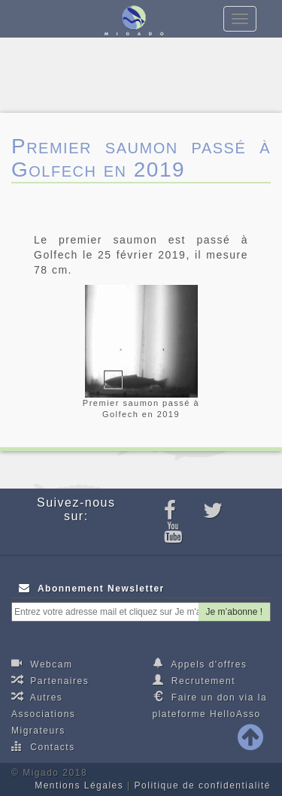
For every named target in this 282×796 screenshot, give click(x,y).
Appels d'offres (200, 664)
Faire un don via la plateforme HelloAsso (210, 705)
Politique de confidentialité (203, 785)
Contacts (43, 746)
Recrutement (194, 680)
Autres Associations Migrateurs (43, 713)
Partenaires (50, 680)
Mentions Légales (79, 785)
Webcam (41, 664)
